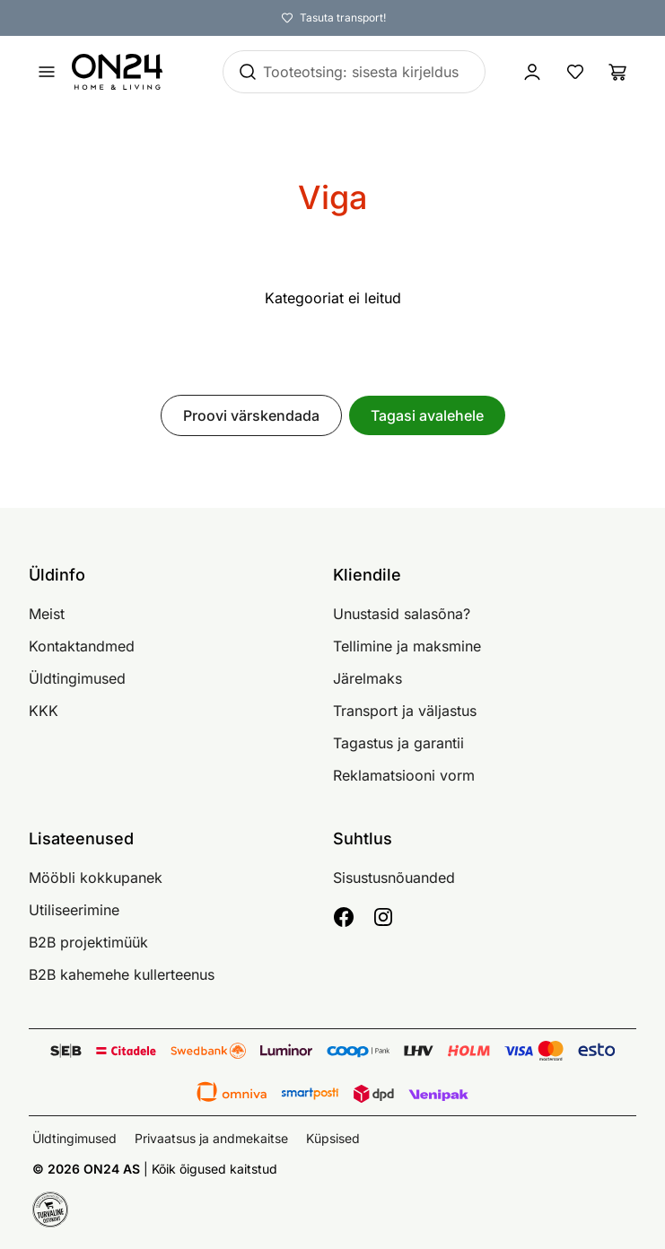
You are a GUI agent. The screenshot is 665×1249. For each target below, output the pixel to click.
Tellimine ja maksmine (407, 646)
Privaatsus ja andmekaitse (211, 1138)
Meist (47, 614)
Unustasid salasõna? (401, 614)
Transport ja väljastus (405, 711)
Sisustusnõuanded (394, 878)
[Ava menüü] (47, 72)
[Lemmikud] (575, 72)
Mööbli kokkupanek (95, 878)
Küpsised (333, 1138)
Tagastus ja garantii (398, 743)
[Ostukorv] (618, 72)
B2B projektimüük (88, 942)
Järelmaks (367, 678)
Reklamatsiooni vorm (404, 775)
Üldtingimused (77, 678)
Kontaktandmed (82, 646)
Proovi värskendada (251, 415)
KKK (43, 711)
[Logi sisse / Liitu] (532, 72)
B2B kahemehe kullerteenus (121, 974)
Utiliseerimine (74, 910)
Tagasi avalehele (427, 415)
